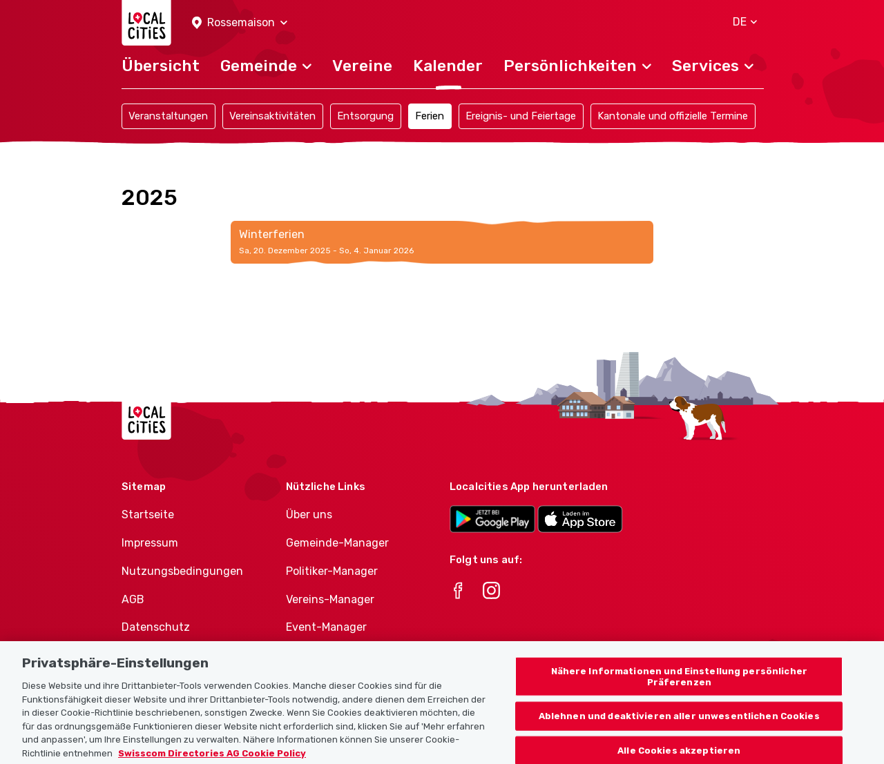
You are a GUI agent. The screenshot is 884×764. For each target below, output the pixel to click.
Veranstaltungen (168, 116)
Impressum (150, 542)
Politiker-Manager (332, 571)
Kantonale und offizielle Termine (672, 116)
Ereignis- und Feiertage (520, 116)
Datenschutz (156, 627)
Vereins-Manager (330, 599)
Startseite (148, 514)
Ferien (429, 116)
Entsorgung (365, 116)
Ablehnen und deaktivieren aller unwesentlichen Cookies (679, 725)
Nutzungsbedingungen (182, 571)
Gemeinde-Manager (337, 542)
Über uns (309, 514)
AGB (133, 599)
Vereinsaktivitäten (272, 116)
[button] (239, 23)
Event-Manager (326, 627)
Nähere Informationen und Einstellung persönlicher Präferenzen (679, 685)
